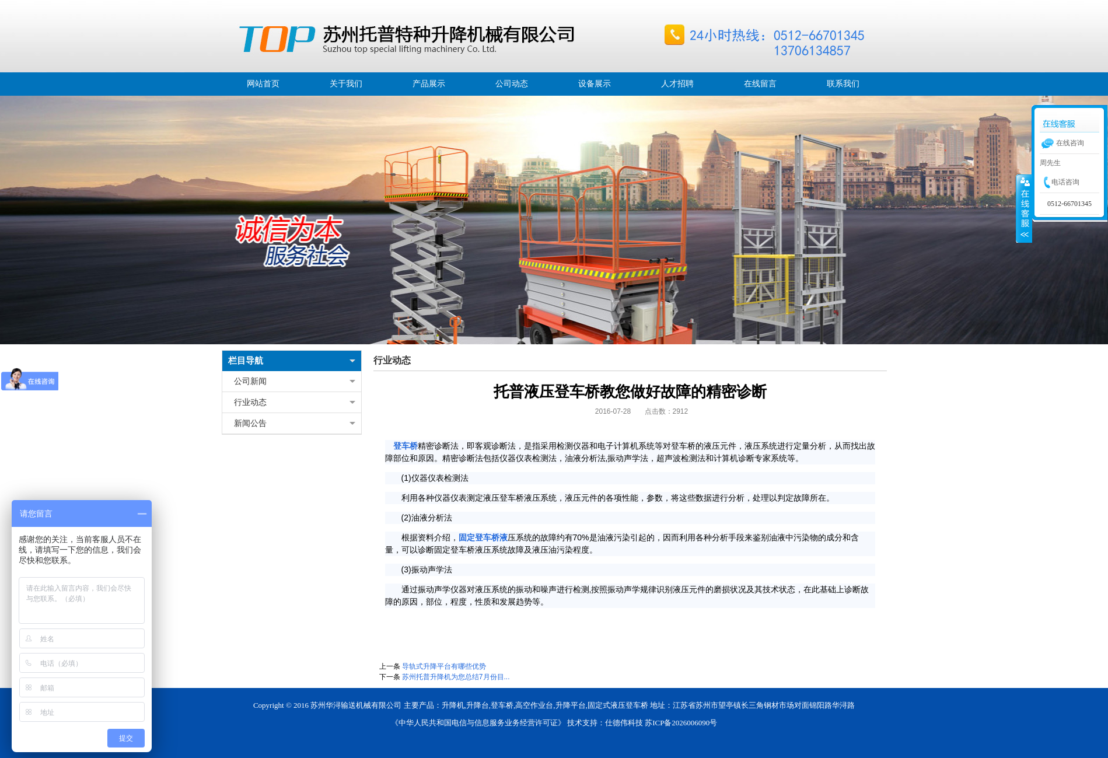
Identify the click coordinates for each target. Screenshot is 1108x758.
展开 (1024, 208)
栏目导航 (245, 360)
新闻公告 (250, 423)
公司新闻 (250, 381)
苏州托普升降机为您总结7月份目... (456, 677)
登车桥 (405, 445)
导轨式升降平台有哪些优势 (444, 666)
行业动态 (250, 402)
